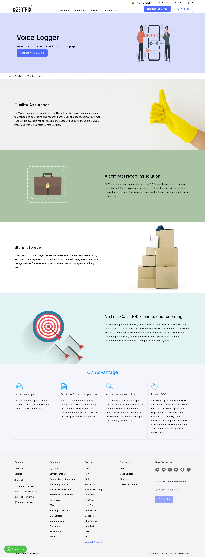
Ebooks (123, 479)
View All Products (93, 542)
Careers (18, 474)
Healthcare (55, 531)
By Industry (55, 500)
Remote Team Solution (61, 489)
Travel (53, 536)
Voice (87, 468)
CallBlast (89, 494)
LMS (87, 531)
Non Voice (90, 500)
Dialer (88, 479)
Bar (86, 536)
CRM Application (92, 521)
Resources (110, 10)
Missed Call (91, 484)
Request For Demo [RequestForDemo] (157, 8)
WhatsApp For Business (61, 494)
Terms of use (35, 553)
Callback (89, 516)
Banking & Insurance (60, 510)
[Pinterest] (182, 469)
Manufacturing (57, 521)
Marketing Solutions (60, 484)
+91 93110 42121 (27, 486)
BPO (52, 505)
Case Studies (126, 474)
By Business (55, 468)
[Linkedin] (163, 469)
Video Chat (90, 510)
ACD (87, 474)
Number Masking (93, 489)
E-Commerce (56, 516)
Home (9, 76)
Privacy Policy (20, 553)
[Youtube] (176, 469)
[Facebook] (157, 469)
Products (64, 10)
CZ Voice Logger (34, 76)
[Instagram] (170, 469)
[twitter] (188, 469)
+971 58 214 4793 (28, 491)
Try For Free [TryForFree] (182, 8)
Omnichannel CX (58, 474)
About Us (18, 468)
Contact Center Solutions (62, 479)
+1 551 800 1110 (27, 497)
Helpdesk (89, 526)
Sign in (189, 2)
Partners (94, 10)
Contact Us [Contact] (162, 2)
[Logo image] (22, 8)
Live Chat (89, 505)
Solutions (80, 10)
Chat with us (15, 549)
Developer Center (129, 484)
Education (55, 526)
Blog (122, 468)
